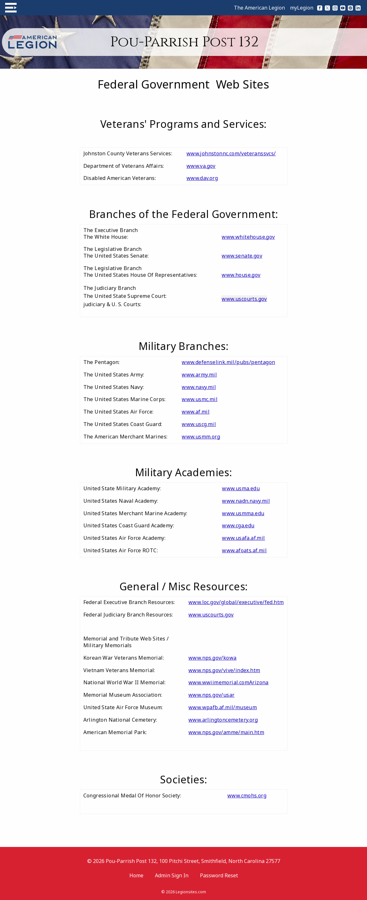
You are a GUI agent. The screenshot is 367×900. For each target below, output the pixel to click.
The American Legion (259, 7)
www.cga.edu (238, 525)
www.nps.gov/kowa (212, 657)
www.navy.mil (199, 387)
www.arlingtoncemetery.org (223, 719)
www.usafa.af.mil (243, 537)
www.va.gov (201, 165)
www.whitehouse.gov (248, 236)
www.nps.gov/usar (211, 694)
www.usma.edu (241, 488)
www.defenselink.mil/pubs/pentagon (228, 362)
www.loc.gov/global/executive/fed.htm (236, 602)
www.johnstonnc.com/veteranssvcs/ (231, 153)
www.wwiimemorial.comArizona (228, 682)
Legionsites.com (191, 892)
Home (136, 875)
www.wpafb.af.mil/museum (222, 707)
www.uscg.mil (199, 424)
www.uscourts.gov (244, 298)
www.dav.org (202, 178)
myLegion (301, 7)
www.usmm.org (201, 436)
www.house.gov (241, 274)
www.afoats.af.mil (244, 550)
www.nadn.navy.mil (246, 500)
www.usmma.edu (243, 513)
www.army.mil (199, 374)
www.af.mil (196, 411)
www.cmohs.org (246, 795)
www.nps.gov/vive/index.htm (224, 670)
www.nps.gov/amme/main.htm (226, 732)
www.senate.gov (242, 255)
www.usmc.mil (200, 399)
